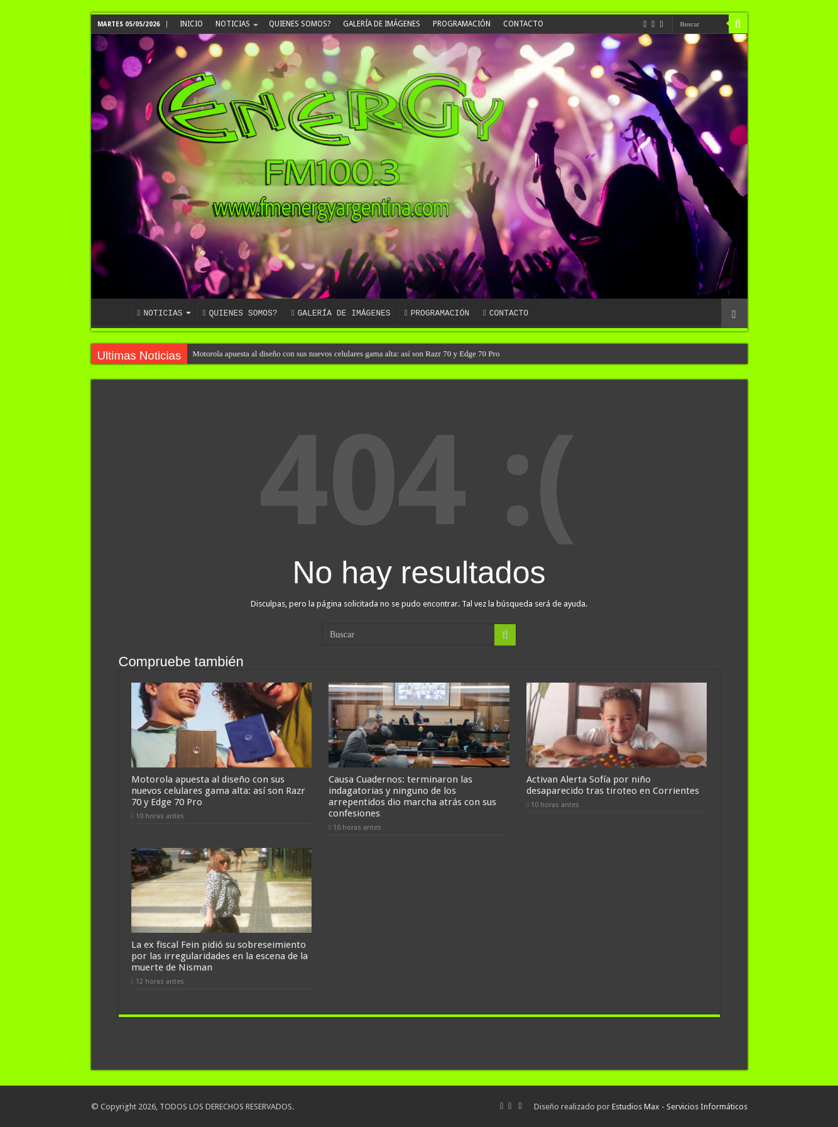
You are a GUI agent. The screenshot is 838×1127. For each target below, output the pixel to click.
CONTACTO (523, 23)
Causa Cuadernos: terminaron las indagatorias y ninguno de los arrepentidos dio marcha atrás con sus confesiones (412, 796)
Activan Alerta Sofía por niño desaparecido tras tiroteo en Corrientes (612, 785)
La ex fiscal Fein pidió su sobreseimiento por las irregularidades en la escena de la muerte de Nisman (219, 956)
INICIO (191, 23)
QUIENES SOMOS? (299, 23)
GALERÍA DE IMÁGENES (381, 23)
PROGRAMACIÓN (462, 23)
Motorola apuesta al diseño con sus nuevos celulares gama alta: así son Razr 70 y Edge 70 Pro (345, 353)
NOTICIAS (232, 23)
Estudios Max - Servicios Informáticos (680, 1106)
